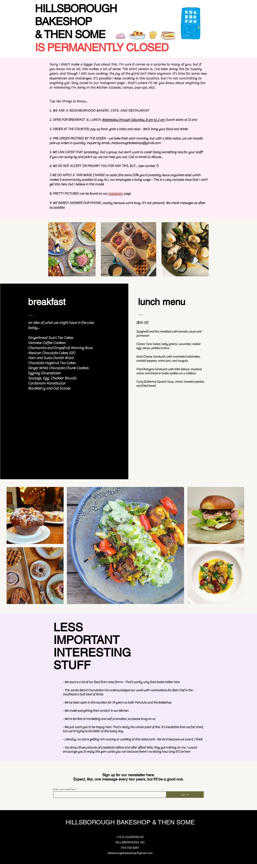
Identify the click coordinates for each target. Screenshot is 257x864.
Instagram (115, 194)
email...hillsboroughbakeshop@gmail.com (131, 143)
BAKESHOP (64, 21)
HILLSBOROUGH (76, 8)
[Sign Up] (185, 794)
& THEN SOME (70, 34)
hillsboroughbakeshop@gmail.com (130, 853)
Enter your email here (64, 789)
